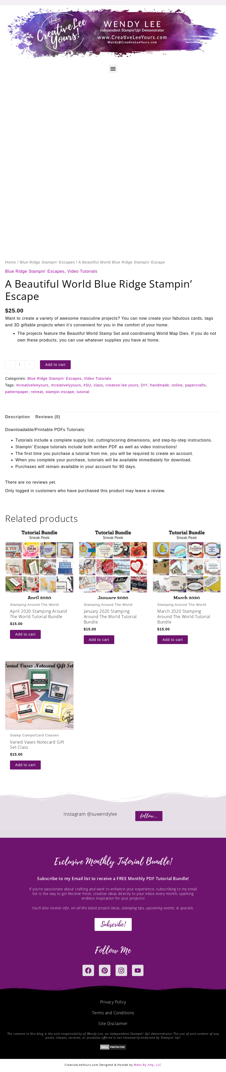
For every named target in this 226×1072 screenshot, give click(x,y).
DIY (144, 385)
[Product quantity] (20, 364)
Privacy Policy (113, 1002)
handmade (159, 385)
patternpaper (16, 392)
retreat (37, 392)
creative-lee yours (122, 385)
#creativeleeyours (32, 385)
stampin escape (60, 392)
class (98, 385)
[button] (113, 68)
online (177, 385)
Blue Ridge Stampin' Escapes (47, 262)
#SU (87, 385)
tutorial (83, 392)
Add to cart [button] (25, 634)
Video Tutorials (82, 271)
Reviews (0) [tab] (47, 417)
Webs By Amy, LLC (147, 1065)
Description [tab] (17, 417)
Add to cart (55, 365)
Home (10, 262)
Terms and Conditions (113, 1013)
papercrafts (195, 385)
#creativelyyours (66, 385)
